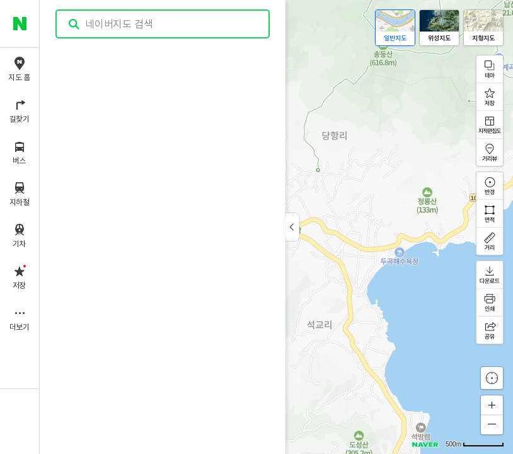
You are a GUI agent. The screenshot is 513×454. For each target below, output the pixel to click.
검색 (74, 24)
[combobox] (163, 24)
